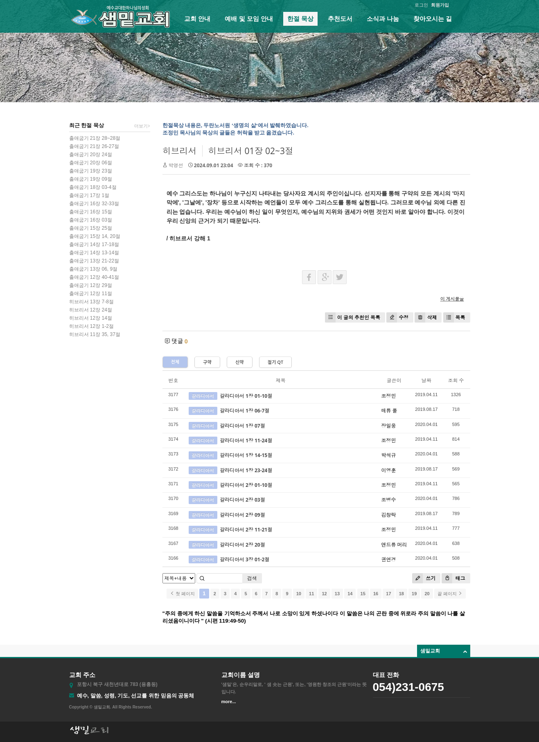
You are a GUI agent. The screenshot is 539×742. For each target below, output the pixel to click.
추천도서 (340, 18)
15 (363, 593)
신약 (239, 362)
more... (228, 701)
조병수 (388, 499)
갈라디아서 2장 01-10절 (246, 485)
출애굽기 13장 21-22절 (94, 261)
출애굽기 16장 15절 (90, 212)
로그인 (421, 4)
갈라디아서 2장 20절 (242, 544)
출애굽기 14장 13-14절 (94, 253)
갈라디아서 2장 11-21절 (246, 529)
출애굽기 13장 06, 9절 (93, 269)
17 (388, 593)
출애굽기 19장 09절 (90, 179)
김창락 (388, 514)
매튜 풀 (389, 410)
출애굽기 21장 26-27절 (94, 146)
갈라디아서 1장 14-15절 (246, 455)
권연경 (388, 559)
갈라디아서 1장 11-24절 (246, 440)
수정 (397, 317)
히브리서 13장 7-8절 (91, 302)
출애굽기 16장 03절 (90, 220)
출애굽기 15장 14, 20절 (94, 236)
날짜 (426, 380)
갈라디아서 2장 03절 (242, 499)
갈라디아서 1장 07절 (242, 425)
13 (337, 593)
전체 (175, 362)
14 (349, 593)
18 (401, 593)
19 (414, 593)
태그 (453, 578)
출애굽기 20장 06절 (90, 163)
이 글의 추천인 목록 (352, 317)
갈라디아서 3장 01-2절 (245, 559)
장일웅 (388, 425)
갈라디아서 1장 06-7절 (245, 410)
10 (298, 593)
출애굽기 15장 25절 (90, 228)
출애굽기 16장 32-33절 (94, 203)
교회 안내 (197, 18)
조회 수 (456, 380)
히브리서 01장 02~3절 (250, 151)
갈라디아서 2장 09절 (242, 514)
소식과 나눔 (383, 18)
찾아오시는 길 (432, 18)
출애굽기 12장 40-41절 (94, 277)
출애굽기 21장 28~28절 (95, 138)
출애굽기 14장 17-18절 (94, 244)
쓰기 (423, 578)
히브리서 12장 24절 (90, 310)
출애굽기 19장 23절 (90, 171)
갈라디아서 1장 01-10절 (246, 395)
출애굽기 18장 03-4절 (93, 187)
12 (324, 593)
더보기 (142, 125)
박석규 (388, 455)
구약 (207, 362)
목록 (454, 317)
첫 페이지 (182, 593)
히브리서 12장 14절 (90, 318)
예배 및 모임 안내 (249, 18)
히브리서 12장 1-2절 (91, 326)
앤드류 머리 (394, 544)
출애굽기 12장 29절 (90, 285)
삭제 (426, 317)
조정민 (388, 395)
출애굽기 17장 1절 (89, 195)
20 (426, 593)
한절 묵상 (300, 18)
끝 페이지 (450, 593)
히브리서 (179, 151)
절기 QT (275, 362)
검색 (252, 578)
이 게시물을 (452, 299)
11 (311, 593)
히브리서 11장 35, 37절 (94, 334)
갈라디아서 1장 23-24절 (246, 470)
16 (375, 593)
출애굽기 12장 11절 (90, 293)
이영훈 (388, 470)
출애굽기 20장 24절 (90, 154)
